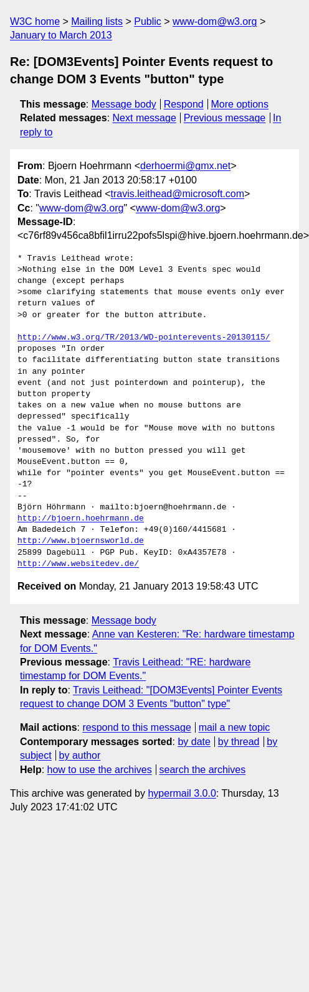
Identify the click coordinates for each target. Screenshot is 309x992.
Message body (124, 104)
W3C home (35, 21)
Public (147, 21)
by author (80, 755)
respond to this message (136, 727)
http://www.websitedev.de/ (78, 564)
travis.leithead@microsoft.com (178, 193)
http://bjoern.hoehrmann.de (80, 518)
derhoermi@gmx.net (185, 165)
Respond (184, 104)
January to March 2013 (61, 35)
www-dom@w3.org (215, 21)
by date (194, 741)
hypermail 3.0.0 (182, 793)
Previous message (225, 118)
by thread (239, 741)
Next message (144, 118)
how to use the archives (99, 769)
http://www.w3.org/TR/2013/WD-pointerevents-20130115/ (143, 337)
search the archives (202, 769)
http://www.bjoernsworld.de (80, 541)
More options (240, 104)
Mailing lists (97, 21)
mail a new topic (234, 727)
